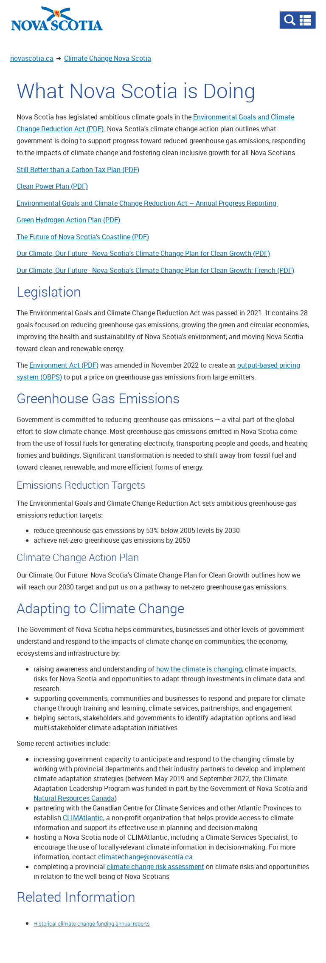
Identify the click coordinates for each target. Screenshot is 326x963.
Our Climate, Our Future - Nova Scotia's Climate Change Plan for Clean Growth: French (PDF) (155, 270)
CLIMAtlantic (83, 817)
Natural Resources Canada (74, 798)
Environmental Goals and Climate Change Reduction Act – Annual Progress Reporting (147, 203)
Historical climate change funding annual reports (92, 923)
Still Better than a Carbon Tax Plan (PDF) (78, 169)
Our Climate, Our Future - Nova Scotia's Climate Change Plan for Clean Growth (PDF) (143, 253)
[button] (297, 20)
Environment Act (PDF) (63, 365)
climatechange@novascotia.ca (145, 856)
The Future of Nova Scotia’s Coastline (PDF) (83, 236)
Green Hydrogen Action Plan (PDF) (68, 219)
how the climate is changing (199, 669)
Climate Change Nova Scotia (107, 58)
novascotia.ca (31, 58)
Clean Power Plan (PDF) (52, 186)
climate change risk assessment (155, 866)
